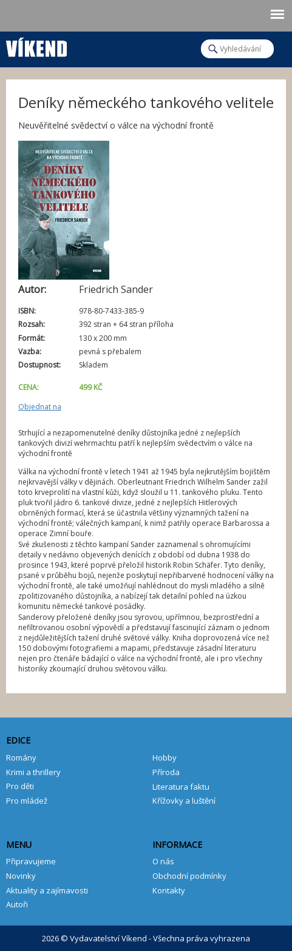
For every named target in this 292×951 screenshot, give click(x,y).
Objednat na (39, 407)
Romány (21, 757)
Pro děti (20, 786)
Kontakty (168, 890)
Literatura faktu (180, 786)
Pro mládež (26, 800)
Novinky (21, 875)
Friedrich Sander (116, 289)
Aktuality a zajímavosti (47, 890)
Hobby (164, 757)
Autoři (17, 904)
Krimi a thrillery (33, 772)
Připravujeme (31, 861)
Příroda (166, 772)
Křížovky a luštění (184, 800)
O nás (163, 861)
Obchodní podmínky (189, 875)
